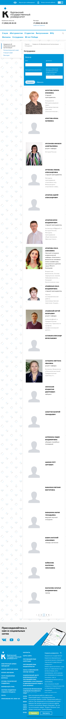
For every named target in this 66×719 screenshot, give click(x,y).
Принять (34, 713)
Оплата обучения (7, 672)
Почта (3, 695)
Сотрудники (17, 37)
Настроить (46, 713)
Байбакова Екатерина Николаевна (50, 565)
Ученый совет (8, 53)
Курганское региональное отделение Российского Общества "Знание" (32, 691)
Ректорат (6, 55)
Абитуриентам (16, 33)
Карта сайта (27, 655)
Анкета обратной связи (9, 669)
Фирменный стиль (7, 686)
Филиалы (6, 37)
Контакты (26, 652)
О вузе (5, 33)
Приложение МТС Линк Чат (10, 698)
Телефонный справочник (39, 25)
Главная (27, 44)
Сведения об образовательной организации (9, 45)
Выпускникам (42, 33)
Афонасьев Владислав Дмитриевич (50, 389)
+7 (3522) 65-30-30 (9, 23)
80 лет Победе (31, 37)
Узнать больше (47, 709)
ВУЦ (52, 33)
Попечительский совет (11, 50)
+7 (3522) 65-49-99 (40, 23)
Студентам (29, 33)
